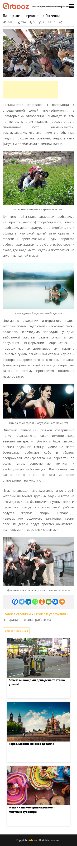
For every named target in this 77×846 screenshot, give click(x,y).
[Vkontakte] (55, 602)
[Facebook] (15, 602)
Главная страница (17, 614)
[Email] (49, 602)
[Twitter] (22, 602)
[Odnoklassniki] (42, 602)
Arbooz (32, 840)
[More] (62, 602)
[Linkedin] (28, 602)
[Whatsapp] (35, 602)
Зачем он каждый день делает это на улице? (38, 680)
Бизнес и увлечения (50, 614)
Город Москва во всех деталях (27, 744)
